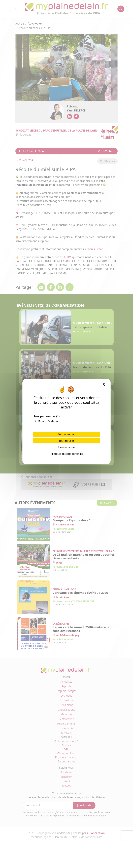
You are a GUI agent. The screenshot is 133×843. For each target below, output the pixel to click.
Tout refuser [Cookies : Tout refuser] (66, 441)
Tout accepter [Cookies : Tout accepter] (66, 434)
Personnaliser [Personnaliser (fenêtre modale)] (66, 447)
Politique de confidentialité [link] (66, 454)
